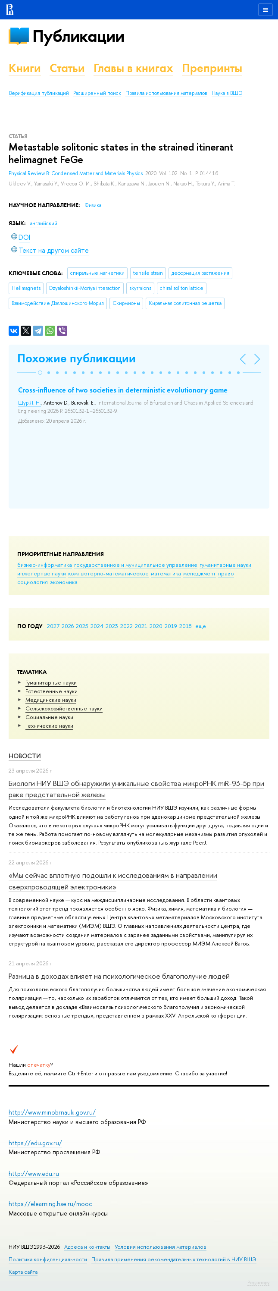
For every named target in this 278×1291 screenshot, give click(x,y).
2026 (68, 626)
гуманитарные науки (225, 565)
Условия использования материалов (160, 1246)
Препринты (212, 67)
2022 (126, 626)
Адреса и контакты (87, 1246)
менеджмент (199, 573)
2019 (171, 626)
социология (32, 582)
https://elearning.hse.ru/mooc (50, 1204)
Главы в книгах (133, 67)
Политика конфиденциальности (48, 1259)
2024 (97, 626)
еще (200, 626)
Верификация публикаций (39, 93)
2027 (53, 626)
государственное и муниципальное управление (135, 565)
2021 (141, 626)
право (226, 573)
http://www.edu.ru (34, 1173)
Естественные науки (51, 691)
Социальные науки (49, 717)
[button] (40, 372)
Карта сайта (23, 1271)
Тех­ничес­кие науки (49, 725)
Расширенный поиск (97, 93)
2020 (156, 626)
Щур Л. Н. (29, 402)
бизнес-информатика (44, 565)
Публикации (78, 36)
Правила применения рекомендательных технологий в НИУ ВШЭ (173, 1259)
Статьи (67, 67)
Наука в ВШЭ (227, 93)
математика (166, 573)
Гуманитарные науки (51, 682)
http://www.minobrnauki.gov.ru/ (52, 1112)
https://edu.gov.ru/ (35, 1143)
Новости (25, 755)
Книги (25, 67)
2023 (112, 626)
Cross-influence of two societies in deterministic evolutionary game (123, 390)
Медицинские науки (50, 700)
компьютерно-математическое (108, 573)
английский (43, 223)
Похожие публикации (76, 358)
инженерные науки (41, 573)
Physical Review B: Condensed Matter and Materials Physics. (77, 173)
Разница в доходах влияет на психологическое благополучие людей (119, 976)
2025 (82, 626)
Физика (92, 205)
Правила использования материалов (166, 93)
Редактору (258, 1282)
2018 (185, 626)
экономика (64, 582)
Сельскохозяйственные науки (64, 708)
